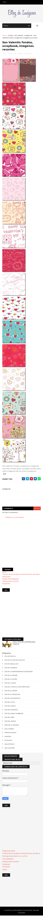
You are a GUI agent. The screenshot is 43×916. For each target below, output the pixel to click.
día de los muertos (12, 698)
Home (4, 35)
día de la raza (10, 683)
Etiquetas (6, 584)
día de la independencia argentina (19, 672)
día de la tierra (11, 691)
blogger (37, 509)
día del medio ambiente (14, 714)
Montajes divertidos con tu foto (14, 857)
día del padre (10, 721)
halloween (6, 577)
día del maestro (11, 710)
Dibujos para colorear (10, 582)
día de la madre (11, 676)
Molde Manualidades (10, 579)
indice (4, 870)
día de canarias (11, 668)
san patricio (10, 744)
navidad (8, 737)
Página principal (8, 851)
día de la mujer (11, 679)
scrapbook (28, 35)
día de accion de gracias (15, 660)
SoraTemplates (17, 910)
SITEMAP (6, 867)
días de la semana (12, 725)
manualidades (10, 733)
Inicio (4, 572)
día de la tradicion (12, 695)
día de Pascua (10, 656)
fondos (10, 35)
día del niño (9, 718)
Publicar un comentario (14, 518)
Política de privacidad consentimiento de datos (21, 575)
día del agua (10, 702)
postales (8, 741)
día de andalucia (11, 664)
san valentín (18, 35)
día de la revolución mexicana (17, 687)
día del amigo (10, 706)
